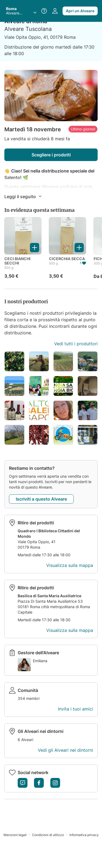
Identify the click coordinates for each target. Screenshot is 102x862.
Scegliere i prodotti (51, 154)
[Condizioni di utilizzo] (50, 834)
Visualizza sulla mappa (69, 565)
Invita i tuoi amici (75, 709)
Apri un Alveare (80, 10)
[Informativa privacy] (84, 834)
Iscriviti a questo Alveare (41, 499)
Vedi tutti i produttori (76, 343)
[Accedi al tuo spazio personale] (55, 10)
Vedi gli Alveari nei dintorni (65, 750)
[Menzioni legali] (18, 834)
